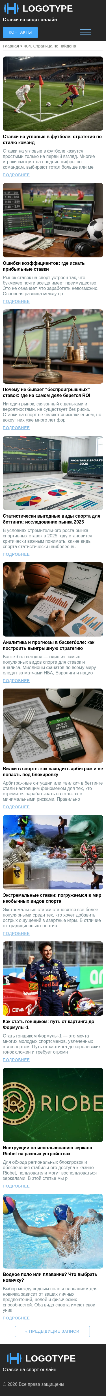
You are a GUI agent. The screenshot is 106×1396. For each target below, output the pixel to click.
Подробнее (16, 175)
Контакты (20, 32)
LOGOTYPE (48, 8)
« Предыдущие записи (52, 1331)
